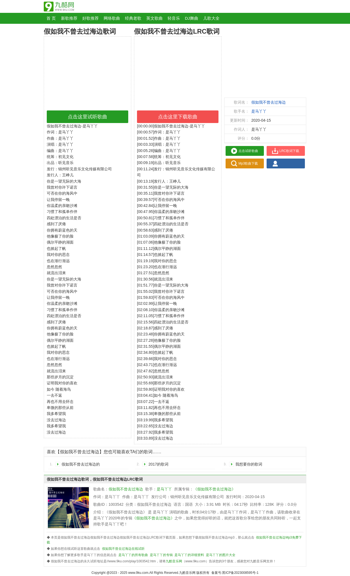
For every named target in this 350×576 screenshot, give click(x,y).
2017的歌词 (158, 464)
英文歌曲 (154, 18)
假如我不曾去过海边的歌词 (81, 465)
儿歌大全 (211, 18)
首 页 (51, 18)
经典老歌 (133, 18)
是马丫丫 (259, 111)
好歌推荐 (90, 18)
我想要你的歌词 (248, 464)
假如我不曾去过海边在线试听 (123, 549)
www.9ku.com (138, 573)
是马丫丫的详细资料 (189, 555)
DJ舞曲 (191, 18)
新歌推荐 (69, 18)
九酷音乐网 (174, 561)
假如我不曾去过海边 (268, 102)
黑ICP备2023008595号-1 (240, 573)
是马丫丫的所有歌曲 (133, 555)
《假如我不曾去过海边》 (214, 489)
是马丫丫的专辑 (161, 555)
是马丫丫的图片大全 (220, 555)
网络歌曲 (112, 18)
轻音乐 (174, 18)
